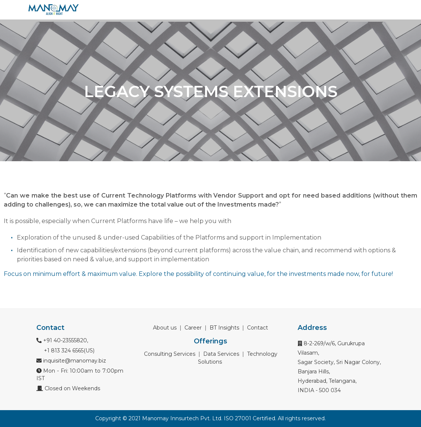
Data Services (221, 354)
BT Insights (224, 327)
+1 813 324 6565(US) (68, 350)
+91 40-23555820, (62, 340)
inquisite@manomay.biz (71, 360)
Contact (257, 327)
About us (165, 327)
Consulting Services (169, 354)
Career (193, 327)
